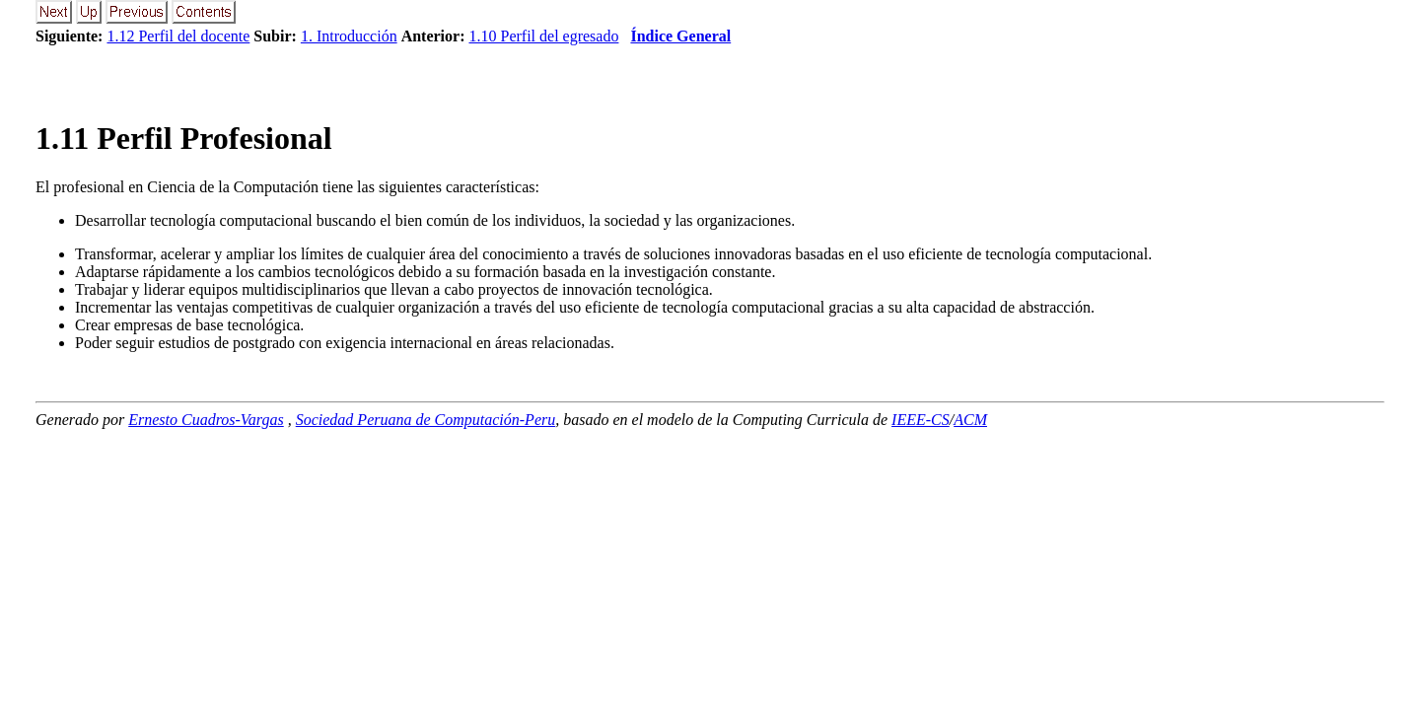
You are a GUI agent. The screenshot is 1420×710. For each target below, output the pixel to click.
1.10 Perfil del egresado (543, 36)
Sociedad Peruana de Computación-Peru (426, 419)
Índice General (680, 36)
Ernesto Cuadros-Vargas (206, 419)
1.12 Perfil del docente (177, 36)
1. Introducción (349, 36)
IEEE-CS (920, 419)
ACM (970, 419)
